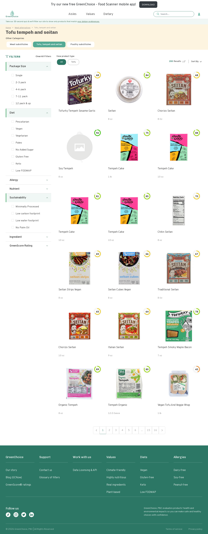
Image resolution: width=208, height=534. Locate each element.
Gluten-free (147, 477)
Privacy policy (195, 529)
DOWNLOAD (148, 4)
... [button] (142, 430)
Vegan (143, 470)
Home (8, 27)
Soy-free (179, 477)
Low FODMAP (148, 492)
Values (90, 14)
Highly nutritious (116, 477)
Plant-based (113, 492)
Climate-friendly (115, 470)
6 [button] (135, 430)
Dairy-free (180, 470)
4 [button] (122, 430)
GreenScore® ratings (18, 485)
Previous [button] (96, 430)
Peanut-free (181, 485)
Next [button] (162, 430)
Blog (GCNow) (14, 477)
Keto (143, 485)
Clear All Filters (43, 56)
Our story (11, 470)
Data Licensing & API (85, 470)
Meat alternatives (22, 27)
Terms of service (174, 529)
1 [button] (103, 430)
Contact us (45, 470)
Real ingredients (116, 485)
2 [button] (109, 430)
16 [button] (155, 430)
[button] (174, 14)
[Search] (175, 14)
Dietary (108, 14)
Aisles (72, 14)
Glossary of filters (49, 477)
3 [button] (116, 430)
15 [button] (148, 430)
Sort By (195, 61)
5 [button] (129, 430)
